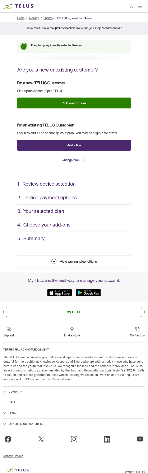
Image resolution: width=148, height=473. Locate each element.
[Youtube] (140, 439)
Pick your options (74, 103)
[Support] (8, 332)
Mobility (34, 18)
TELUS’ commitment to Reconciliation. (46, 379)
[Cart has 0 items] (131, 6)
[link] (74, 312)
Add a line (74, 145)
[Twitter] (41, 439)
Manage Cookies (13, 456)
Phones (47, 18)
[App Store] (59, 292)
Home (20, 18)
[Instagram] (74, 439)
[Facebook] (8, 439)
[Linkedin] (107, 439)
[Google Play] (88, 292)
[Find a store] (72, 332)
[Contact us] (137, 332)
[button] (140, 6)
